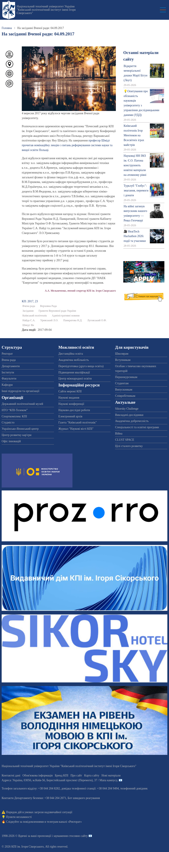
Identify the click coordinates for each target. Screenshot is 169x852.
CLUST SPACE (124, 439)
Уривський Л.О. (49, 320)
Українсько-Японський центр (20, 428)
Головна (7, 28)
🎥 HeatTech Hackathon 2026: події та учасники (135, 236)
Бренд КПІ (61, 775)
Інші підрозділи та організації (20, 391)
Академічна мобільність (73, 360)
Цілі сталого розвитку (129, 446)
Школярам (121, 353)
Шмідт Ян (28, 325)
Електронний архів (70, 416)
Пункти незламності (19, 817)
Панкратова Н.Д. (72, 320)
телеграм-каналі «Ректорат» (64, 821)
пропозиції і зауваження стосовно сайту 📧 (64, 836)
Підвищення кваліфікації (74, 372)
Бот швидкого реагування (84, 798)
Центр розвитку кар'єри (16, 435)
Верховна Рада (48, 306)
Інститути (8, 372)
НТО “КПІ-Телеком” (15, 410)
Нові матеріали (110, 775)
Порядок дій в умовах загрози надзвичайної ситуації (39, 812)
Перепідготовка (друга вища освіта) (81, 366)
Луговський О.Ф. (97, 320)
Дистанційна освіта (70, 353)
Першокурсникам (126, 377)
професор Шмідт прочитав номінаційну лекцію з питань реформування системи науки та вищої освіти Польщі (67, 145)
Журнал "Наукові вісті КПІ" (76, 428)
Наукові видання (68, 397)
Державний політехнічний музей (22, 404)
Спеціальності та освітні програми (137, 427)
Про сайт (76, 775)
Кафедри (7, 384)
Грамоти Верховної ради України (57, 310)
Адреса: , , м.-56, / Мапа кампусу (59, 780)
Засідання (28, 310)
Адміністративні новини (66, 315)
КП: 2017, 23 (30, 301)
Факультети (9, 378)
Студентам (122, 383)
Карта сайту (91, 775)
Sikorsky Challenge (126, 408)
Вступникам (122, 360)
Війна (118, 433)
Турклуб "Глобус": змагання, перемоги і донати (136, 190)
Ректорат (7, 353)
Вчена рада (28, 306)
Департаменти (11, 366)
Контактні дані (11, 775)
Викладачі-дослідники (129, 415)
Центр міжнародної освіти (75, 378)
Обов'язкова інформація (38, 775)
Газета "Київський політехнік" (77, 422)
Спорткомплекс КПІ (14, 416)
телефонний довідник (134, 788)
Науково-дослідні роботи (74, 410)
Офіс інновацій (11, 441)
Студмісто (8, 422)
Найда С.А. (28, 320)
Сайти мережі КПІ (70, 391)
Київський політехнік (34, 315)
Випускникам (123, 389)
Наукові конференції (71, 404)
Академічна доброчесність (132, 421)
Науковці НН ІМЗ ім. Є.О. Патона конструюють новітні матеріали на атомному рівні (135, 165)
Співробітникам (125, 395)
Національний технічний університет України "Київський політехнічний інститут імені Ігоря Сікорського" (46, 10)
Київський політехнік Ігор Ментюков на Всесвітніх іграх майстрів (134, 135)
